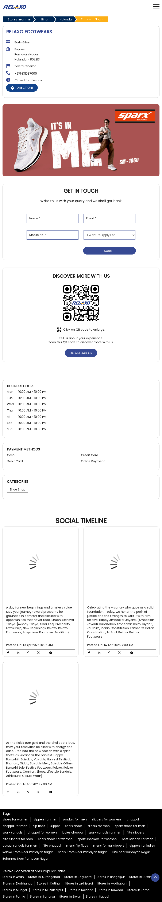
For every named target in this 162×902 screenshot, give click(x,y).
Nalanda (66, 19)
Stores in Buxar (140, 877)
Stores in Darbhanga (17, 884)
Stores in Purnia (14, 897)
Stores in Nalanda (80, 890)
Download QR (81, 353)
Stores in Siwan (70, 897)
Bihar (45, 19)
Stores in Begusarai (78, 877)
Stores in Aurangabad (44, 877)
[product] (109, 235)
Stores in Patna (138, 890)
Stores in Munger (15, 890)
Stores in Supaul (97, 897)
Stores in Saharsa (42, 897)
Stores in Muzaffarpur (47, 890)
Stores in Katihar (49, 884)
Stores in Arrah (13, 877)
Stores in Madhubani (112, 884)
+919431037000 (26, 73)
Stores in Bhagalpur (111, 877)
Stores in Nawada (110, 890)
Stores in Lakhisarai (79, 884)
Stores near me (19, 19)
